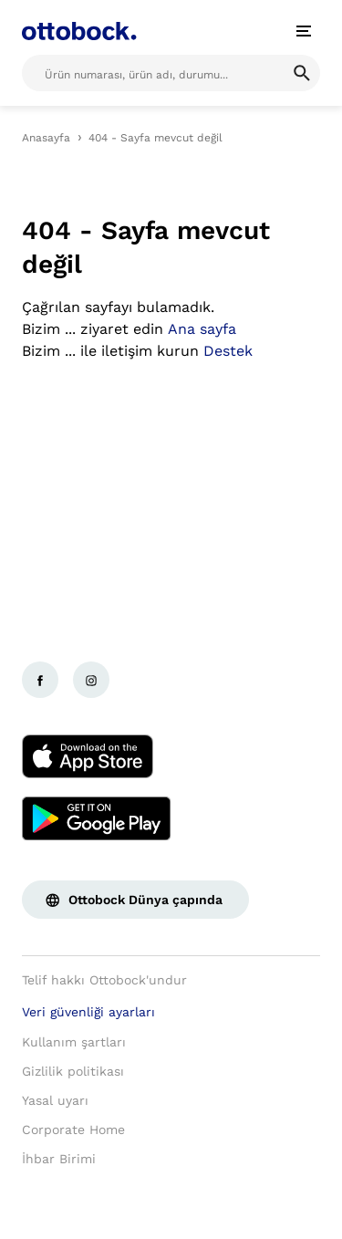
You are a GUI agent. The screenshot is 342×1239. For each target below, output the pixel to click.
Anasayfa (46, 137)
